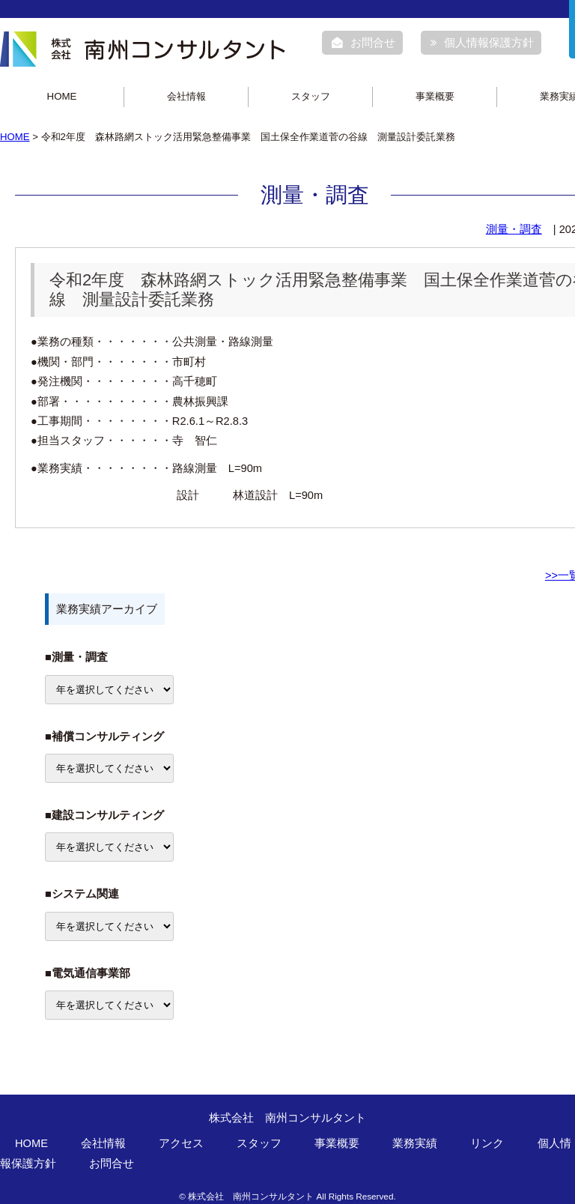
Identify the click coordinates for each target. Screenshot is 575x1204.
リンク (487, 1143)
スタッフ (310, 96)
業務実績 (414, 1143)
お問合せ (363, 43)
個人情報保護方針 (482, 43)
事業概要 (435, 96)
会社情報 (186, 96)
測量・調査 (514, 229)
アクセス (181, 1143)
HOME (62, 96)
